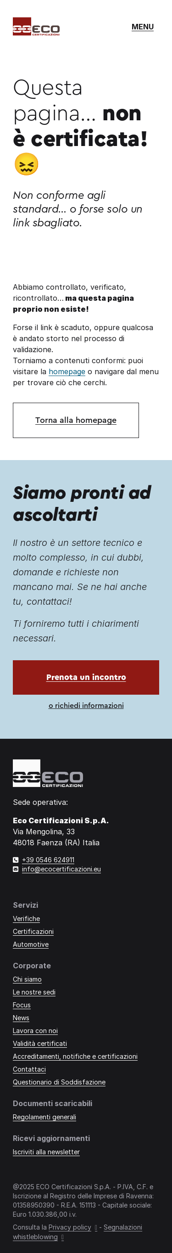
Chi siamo (27, 979)
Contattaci (29, 1069)
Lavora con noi (35, 1030)
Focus (22, 1005)
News (21, 1018)
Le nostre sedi (34, 992)
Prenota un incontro (86, 677)
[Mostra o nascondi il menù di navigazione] (142, 26)
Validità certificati (40, 1043)
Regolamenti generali (44, 1117)
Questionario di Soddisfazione (59, 1082)
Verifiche (26, 918)
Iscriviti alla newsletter (46, 1152)
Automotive (31, 944)
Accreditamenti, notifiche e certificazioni (75, 1056)
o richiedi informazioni (86, 705)
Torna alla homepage (76, 420)
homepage (67, 371)
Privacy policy (70, 1227)
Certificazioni (33, 931)
